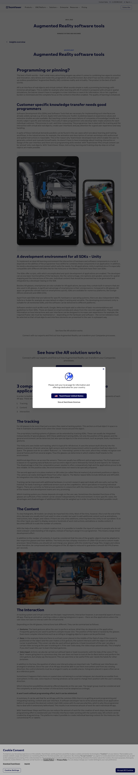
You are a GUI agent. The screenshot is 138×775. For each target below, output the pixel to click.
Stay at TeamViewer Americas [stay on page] (69, 402)
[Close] (103, 369)
